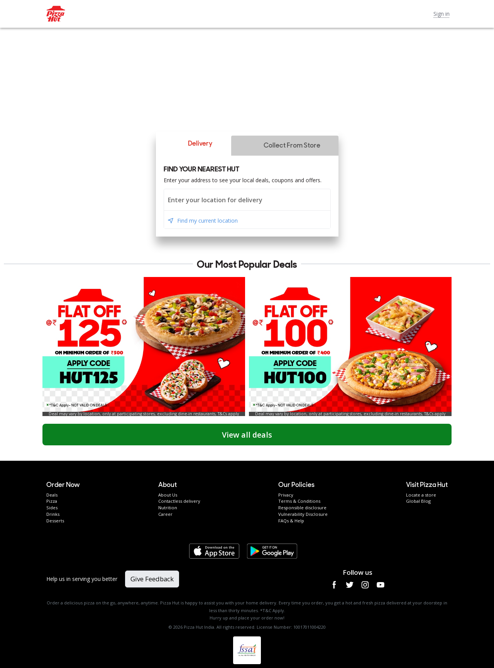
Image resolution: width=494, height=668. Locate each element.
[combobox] (247, 199)
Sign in (441, 13)
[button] (193, 144)
